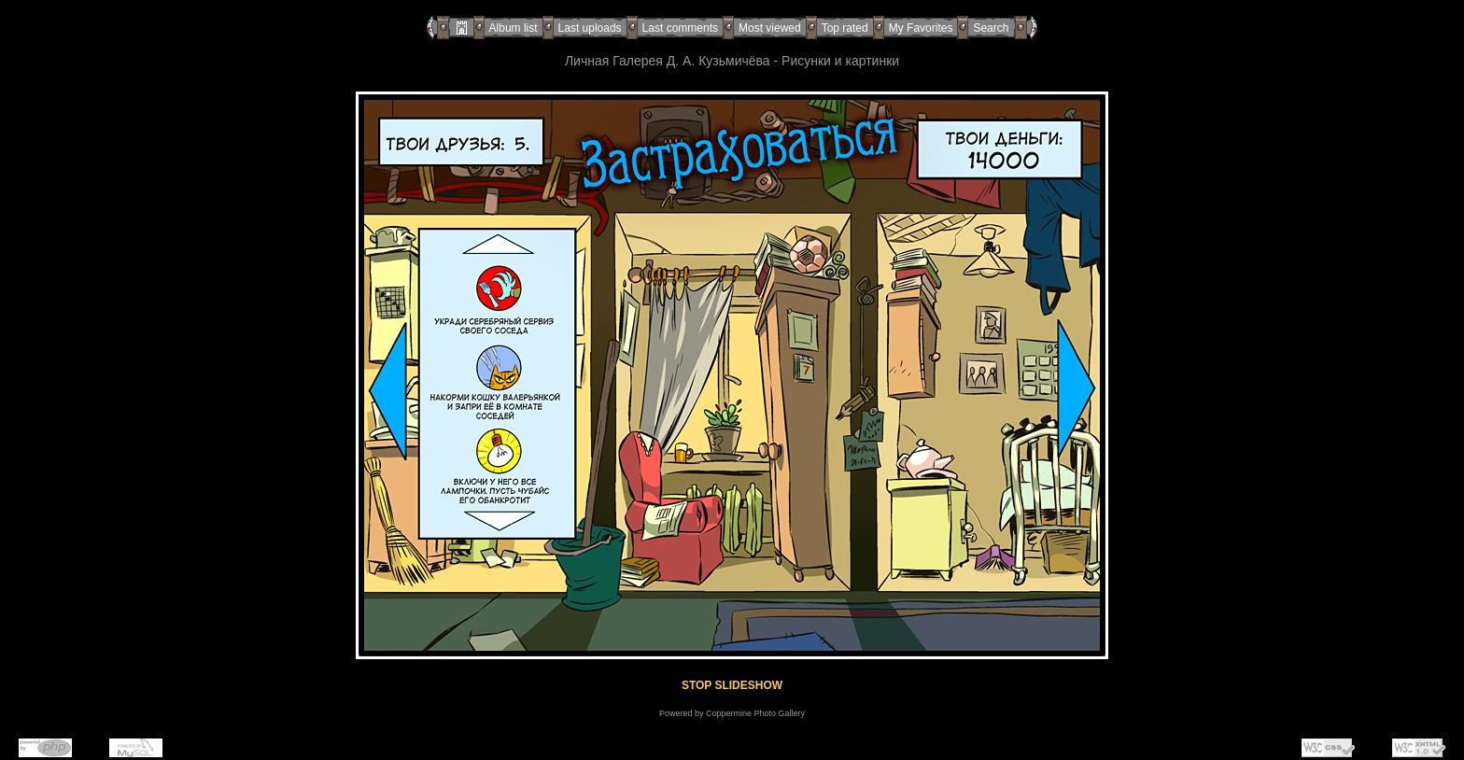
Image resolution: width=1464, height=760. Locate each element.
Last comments (680, 28)
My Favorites (921, 28)
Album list (513, 28)
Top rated (845, 28)
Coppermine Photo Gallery (755, 713)
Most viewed (770, 28)
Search (990, 28)
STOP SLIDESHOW (732, 685)
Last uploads (590, 28)
